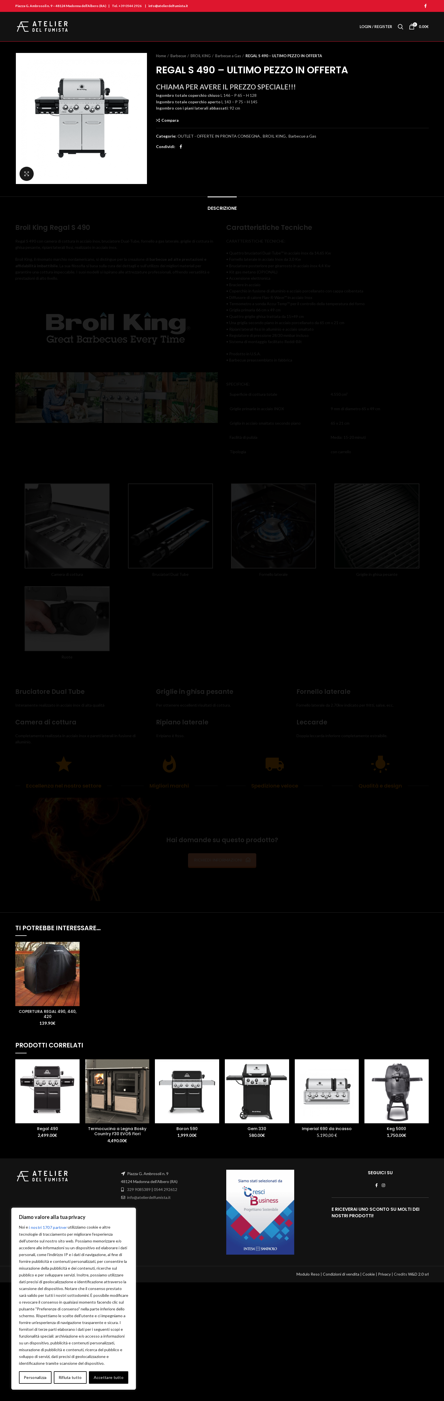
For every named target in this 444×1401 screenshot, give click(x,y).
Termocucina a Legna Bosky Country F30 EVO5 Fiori (117, 1131)
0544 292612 (165, 1189)
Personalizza (35, 1377)
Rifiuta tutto (70, 1377)
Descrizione (222, 208)
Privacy (384, 1257)
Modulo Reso (308, 1257)
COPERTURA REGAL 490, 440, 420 (47, 1014)
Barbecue (178, 56)
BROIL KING (201, 56)
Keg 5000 (396, 1128)
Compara (170, 120)
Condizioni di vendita (341, 1257)
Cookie (368, 1257)
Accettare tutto (109, 1377)
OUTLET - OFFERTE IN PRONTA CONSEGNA (219, 136)
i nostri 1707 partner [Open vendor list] (48, 1227)
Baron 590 (187, 1128)
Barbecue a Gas (228, 56)
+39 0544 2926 (130, 6)
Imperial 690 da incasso (327, 1128)
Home (161, 56)
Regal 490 (47, 1128)
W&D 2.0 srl (418, 1257)
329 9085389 (139, 1189)
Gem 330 (256, 1128)
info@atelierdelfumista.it (149, 1197)
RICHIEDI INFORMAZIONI (222, 859)
